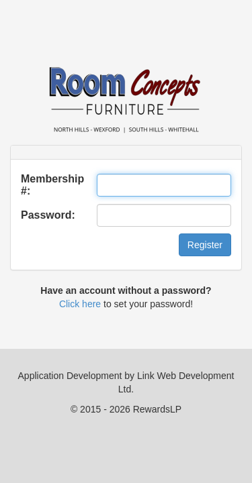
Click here (80, 304)
